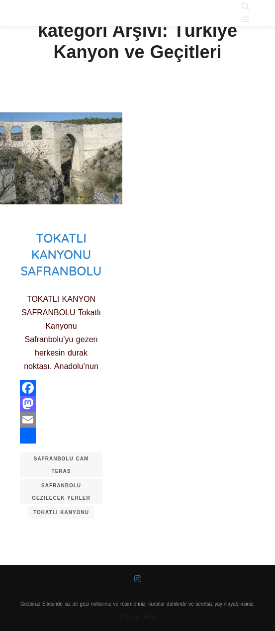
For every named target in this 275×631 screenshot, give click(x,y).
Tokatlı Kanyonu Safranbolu (60, 254)
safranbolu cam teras (61, 465)
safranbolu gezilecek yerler (61, 492)
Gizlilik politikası (138, 617)
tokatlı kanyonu (61, 512)
